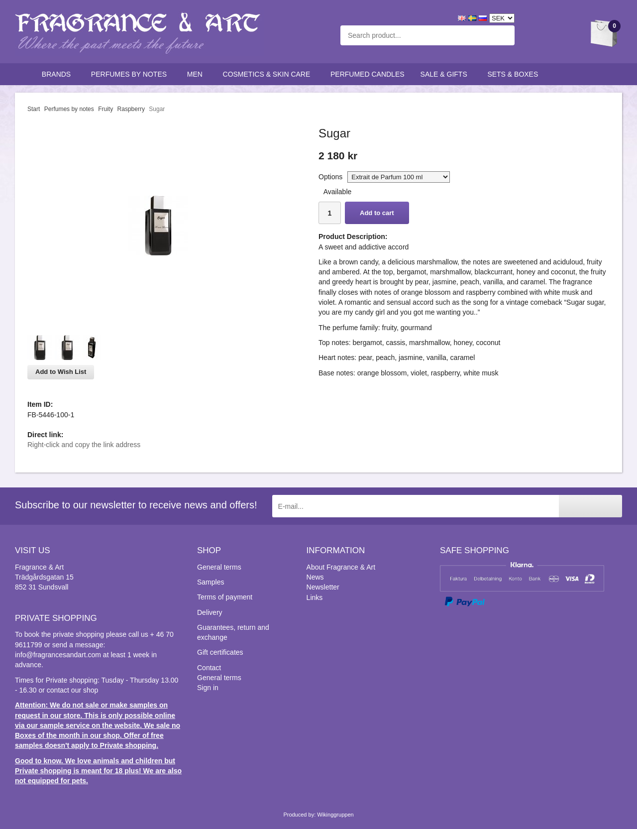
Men (197, 74)
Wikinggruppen (335, 815)
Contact (209, 668)
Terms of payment (224, 597)
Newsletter (323, 587)
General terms (219, 567)
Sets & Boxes (514, 74)
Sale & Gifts (446, 74)
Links (315, 597)
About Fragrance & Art (341, 567)
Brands (58, 74)
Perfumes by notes (131, 74)
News (315, 577)
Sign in (207, 688)
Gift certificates (220, 652)
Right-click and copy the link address (83, 445)
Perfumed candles (367, 74)
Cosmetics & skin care (269, 74)
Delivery (209, 612)
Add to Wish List (60, 371)
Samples (210, 582)
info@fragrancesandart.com (58, 655)
